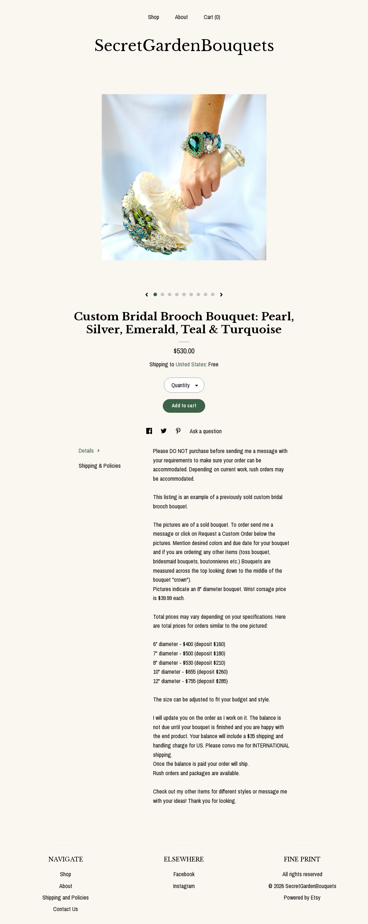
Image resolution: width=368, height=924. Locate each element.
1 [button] (155, 294)
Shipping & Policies (100, 466)
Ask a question (206, 431)
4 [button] (177, 294)
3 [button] (169, 294)
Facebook (184, 874)
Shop (153, 17)
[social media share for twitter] (164, 431)
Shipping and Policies (65, 897)
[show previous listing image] (146, 295)
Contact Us (65, 909)
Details (89, 450)
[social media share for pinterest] (179, 431)
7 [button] (198, 294)
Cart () (212, 17)
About (181, 17)
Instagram (184, 886)
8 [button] (205, 294)
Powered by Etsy (302, 897)
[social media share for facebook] (149, 431)
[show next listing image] (221, 295)
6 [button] (191, 294)
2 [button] (162, 294)
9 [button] (213, 294)
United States (191, 364)
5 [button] (184, 294)
